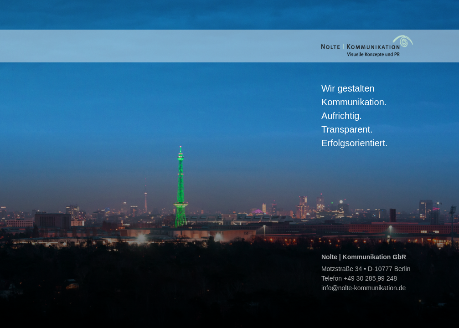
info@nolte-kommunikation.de (363, 288)
